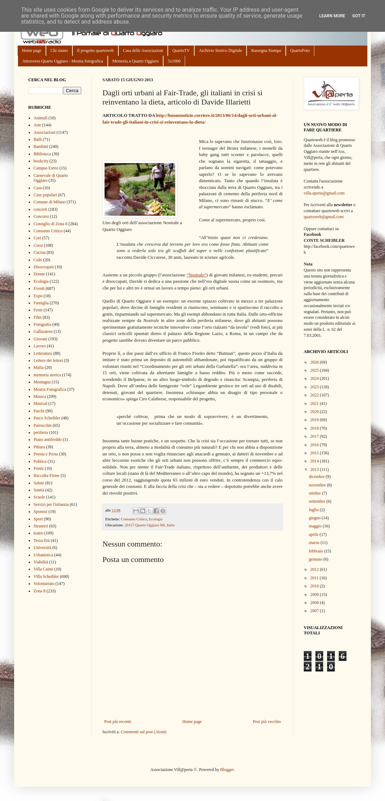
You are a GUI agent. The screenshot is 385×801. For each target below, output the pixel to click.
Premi (39, 468)
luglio (314, 509)
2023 (315, 386)
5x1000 (174, 61)
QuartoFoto (300, 50)
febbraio (316, 551)
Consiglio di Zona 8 (50, 223)
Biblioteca (42, 153)
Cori (37, 237)
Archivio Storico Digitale (220, 50)
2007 (315, 610)
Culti (38, 259)
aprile (314, 534)
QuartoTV (181, 50)
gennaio (316, 559)
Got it (358, 15)
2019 (315, 419)
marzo (314, 542)
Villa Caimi (43, 569)
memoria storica (47, 374)
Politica (40, 461)
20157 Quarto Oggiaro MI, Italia (149, 525)
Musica (40, 396)
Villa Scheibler (46, 576)
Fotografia (42, 324)
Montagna (42, 381)
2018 (315, 428)
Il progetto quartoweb (95, 50)
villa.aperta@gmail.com (324, 193)
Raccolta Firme (47, 475)
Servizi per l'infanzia (51, 504)
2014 (315, 461)
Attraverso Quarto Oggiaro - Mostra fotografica (62, 61)
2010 (315, 586)
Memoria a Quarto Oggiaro (135, 61)
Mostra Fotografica (50, 389)
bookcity (41, 161)
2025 (315, 370)
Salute (39, 482)
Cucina (40, 252)
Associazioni (44, 132)
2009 (315, 594)
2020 (315, 411)
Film (38, 317)
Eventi (39, 288)
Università (42, 547)
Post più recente (117, 721)
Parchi (39, 410)
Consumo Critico (134, 519)
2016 (315, 444)
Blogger (226, 769)
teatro (38, 533)
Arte (37, 124)
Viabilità (41, 562)
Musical (40, 403)
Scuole (39, 497)
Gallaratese (43, 331)
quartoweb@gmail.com (324, 216)
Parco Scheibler (47, 418)
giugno (315, 517)
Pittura (39, 446)
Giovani (40, 338)
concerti (40, 209)
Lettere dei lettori (48, 360)
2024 (315, 378)
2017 (315, 436)
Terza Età (41, 540)
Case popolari (45, 194)
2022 (315, 395)
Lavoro (40, 345)
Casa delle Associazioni (143, 50)
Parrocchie (43, 425)
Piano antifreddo (48, 439)
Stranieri (41, 526)
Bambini (41, 146)
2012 (315, 569)
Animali (40, 117)
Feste (38, 309)
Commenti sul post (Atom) (143, 731)
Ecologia (155, 519)
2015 (315, 452)
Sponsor (40, 511)
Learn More (332, 15)
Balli (38, 139)
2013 (315, 469)
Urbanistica (43, 554)
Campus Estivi (46, 168)
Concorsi (41, 216)
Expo (38, 295)
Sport (38, 518)
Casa (38, 187)
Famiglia (41, 302)
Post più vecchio (267, 721)
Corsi (38, 245)
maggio (315, 526)
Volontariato (44, 583)
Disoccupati (44, 266)
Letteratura (43, 353)
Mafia (39, 367)
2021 (315, 403)
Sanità (39, 490)
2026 (315, 362)
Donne (39, 273)
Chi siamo (59, 50)
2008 (315, 602)
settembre (317, 501)
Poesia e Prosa (46, 454)
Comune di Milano (50, 201)
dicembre (317, 476)
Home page (31, 50)
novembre (318, 485)
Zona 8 (40, 590)
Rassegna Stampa (266, 50)
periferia (41, 432)
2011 (315, 577)
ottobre (315, 493)
